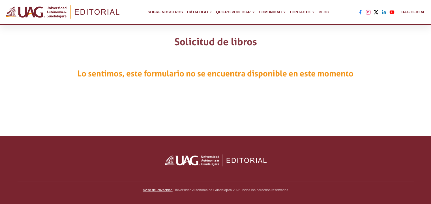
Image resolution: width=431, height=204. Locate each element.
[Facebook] (360, 12)
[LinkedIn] (384, 12)
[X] (376, 12)
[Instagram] (368, 12)
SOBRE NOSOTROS (165, 12)
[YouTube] (391, 12)
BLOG (324, 12)
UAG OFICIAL (414, 12)
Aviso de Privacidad (158, 190)
